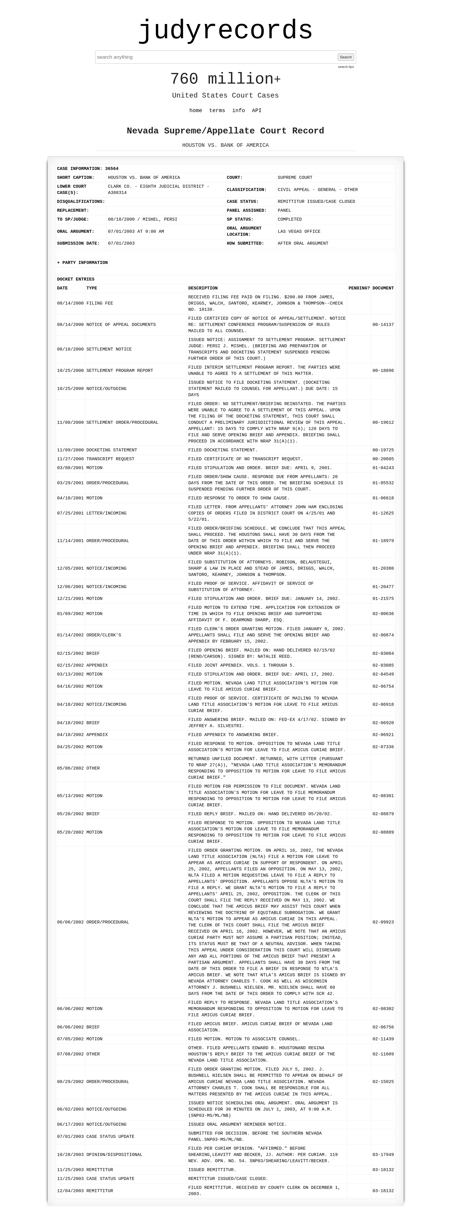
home (195, 111)
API (257, 111)
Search (346, 57)
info (238, 111)
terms (217, 111)
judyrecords (225, 31)
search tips (346, 67)
